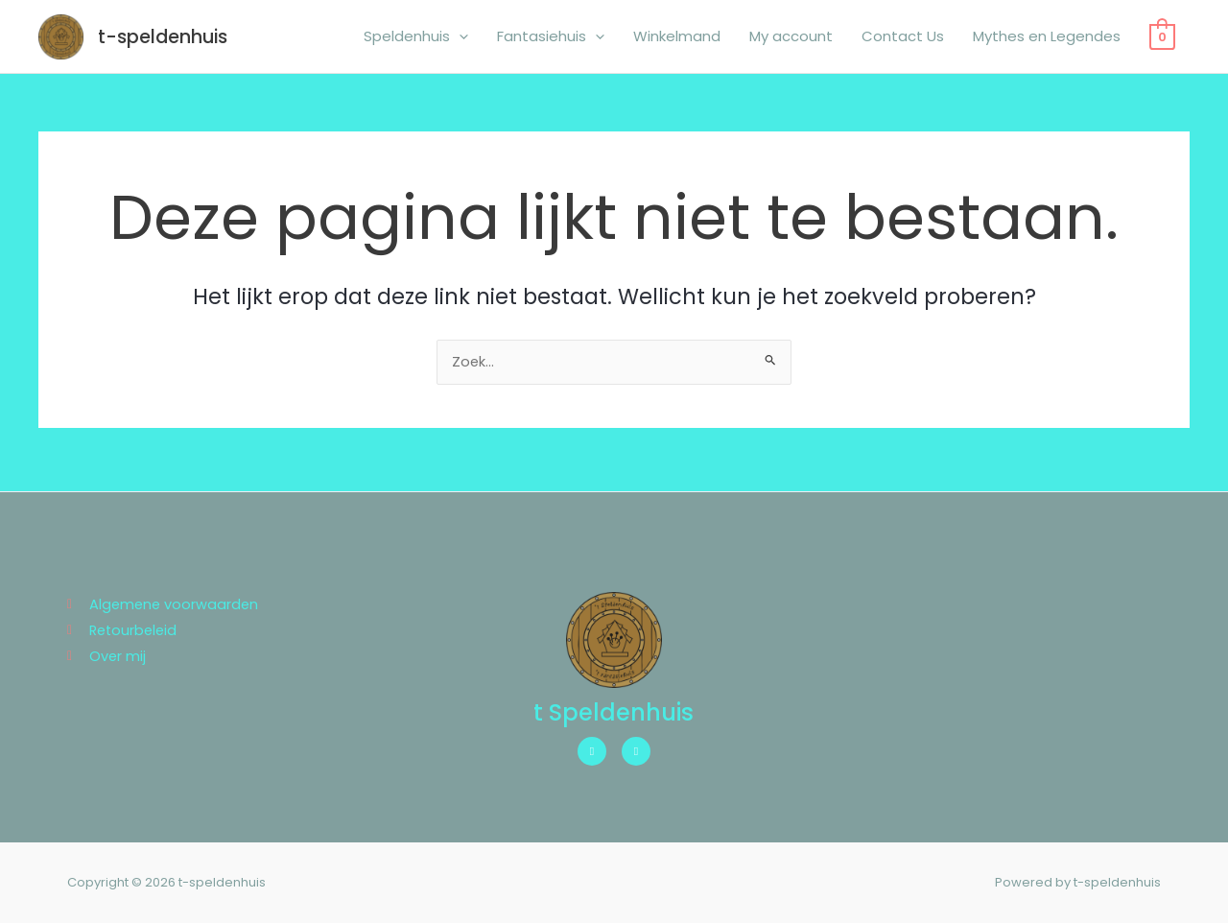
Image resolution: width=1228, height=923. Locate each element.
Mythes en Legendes (1047, 38)
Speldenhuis (416, 38)
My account (791, 38)
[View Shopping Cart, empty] (1162, 38)
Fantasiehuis (550, 38)
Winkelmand (676, 38)
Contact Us (903, 38)
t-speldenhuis (168, 38)
